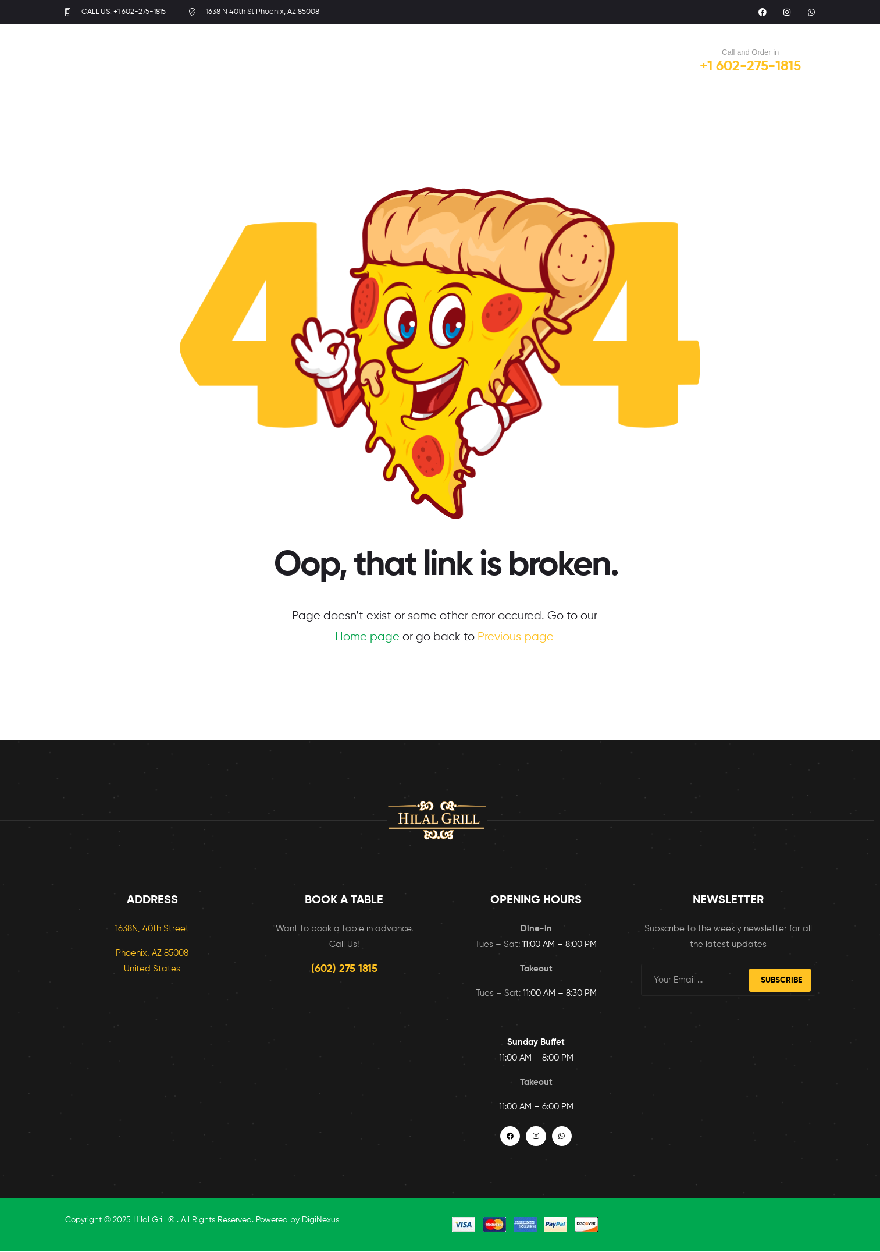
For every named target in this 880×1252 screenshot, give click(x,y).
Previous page (516, 637)
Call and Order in (750, 52)
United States (152, 968)
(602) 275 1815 (344, 969)
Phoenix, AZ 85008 (152, 953)
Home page (367, 637)
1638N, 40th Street (152, 928)
